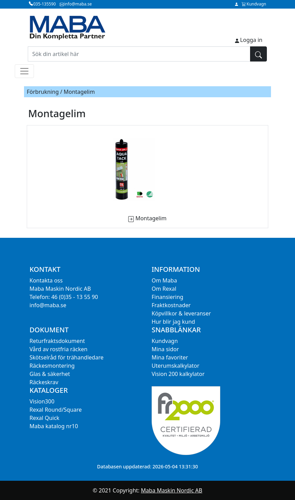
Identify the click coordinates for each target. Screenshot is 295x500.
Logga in (251, 40)
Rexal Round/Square (56, 409)
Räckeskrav (44, 382)
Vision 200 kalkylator (178, 374)
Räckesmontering (52, 365)
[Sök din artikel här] (139, 54)
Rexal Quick (44, 418)
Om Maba (164, 280)
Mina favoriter (170, 357)
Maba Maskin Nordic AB (171, 490)
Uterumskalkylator (175, 365)
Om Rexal (164, 288)
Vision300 (42, 401)
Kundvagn (165, 341)
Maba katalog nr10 (54, 426)
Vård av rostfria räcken (58, 349)
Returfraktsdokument (57, 341)
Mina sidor (165, 349)
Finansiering (167, 297)
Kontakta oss (46, 280)
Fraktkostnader (171, 305)
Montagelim (151, 218)
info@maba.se (48, 305)
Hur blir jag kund (173, 321)
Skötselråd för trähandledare (67, 357)
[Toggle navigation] (24, 71)
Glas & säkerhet (50, 374)
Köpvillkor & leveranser (181, 313)
